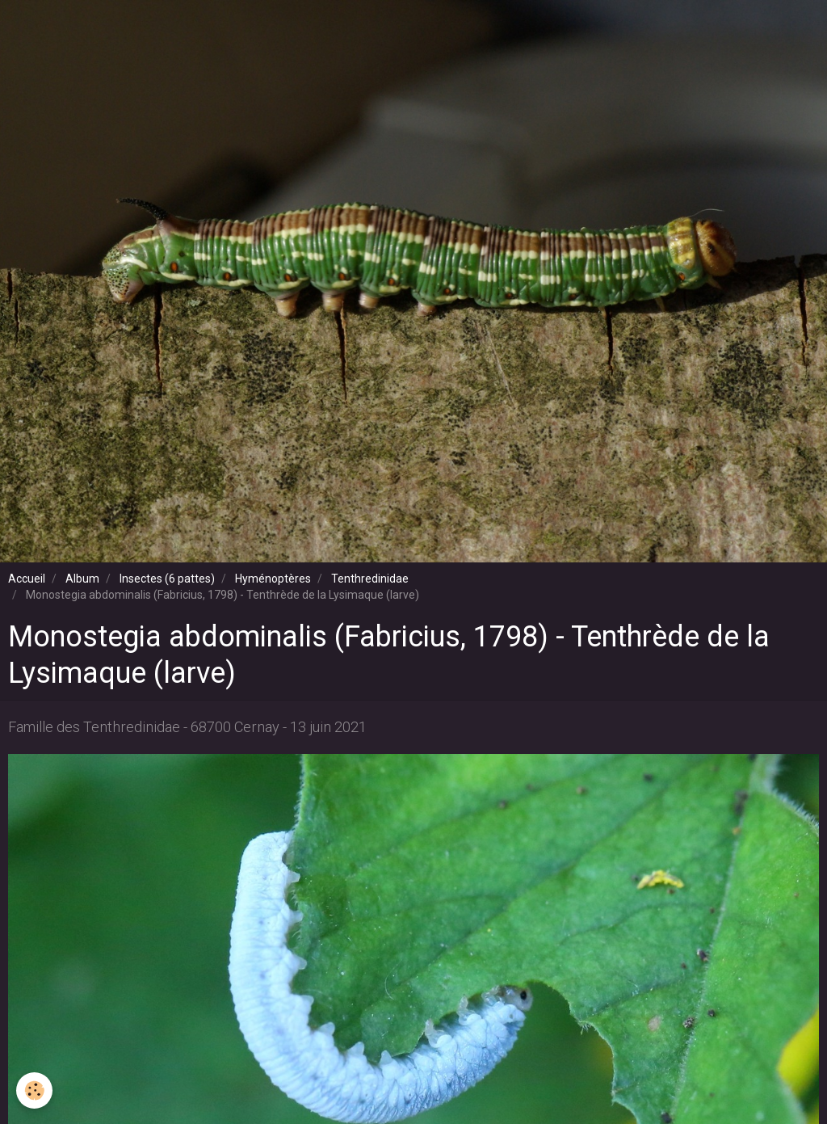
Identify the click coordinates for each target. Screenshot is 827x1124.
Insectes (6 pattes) (167, 578)
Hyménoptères (273, 578)
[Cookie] (34, 1090)
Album (82, 578)
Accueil (26, 578)
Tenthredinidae (370, 578)
